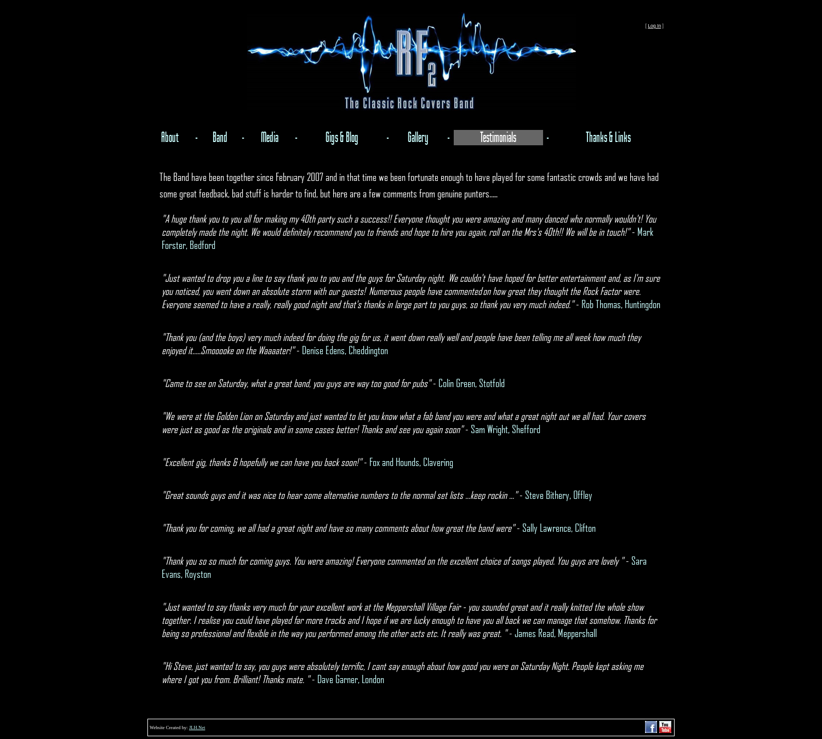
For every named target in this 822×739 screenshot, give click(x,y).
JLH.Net (197, 727)
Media (269, 137)
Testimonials (498, 137)
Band (220, 137)
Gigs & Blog (342, 137)
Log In (654, 26)
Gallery (418, 137)
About (170, 137)
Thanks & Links (608, 137)
